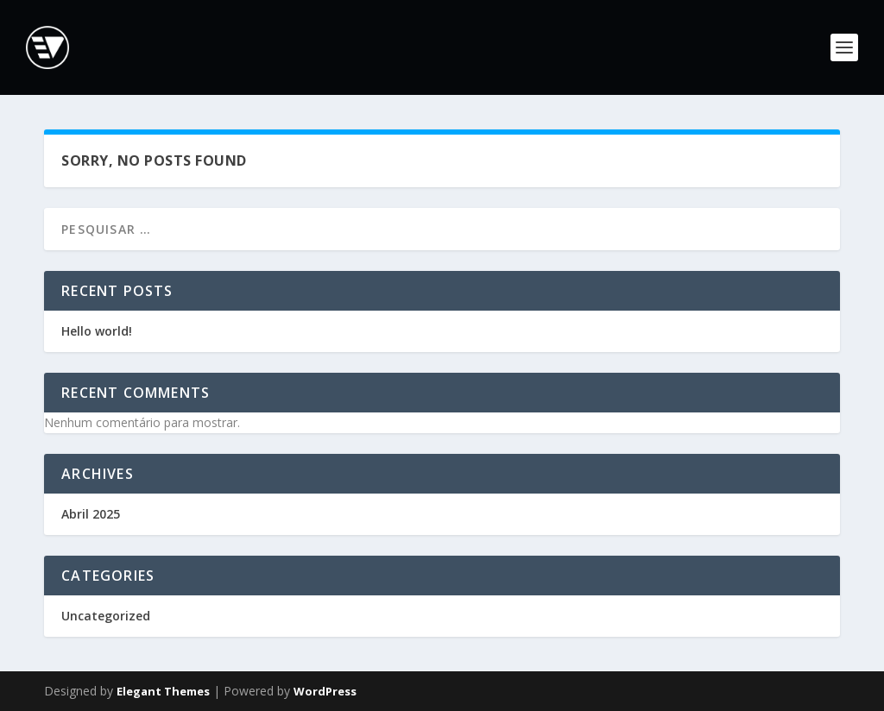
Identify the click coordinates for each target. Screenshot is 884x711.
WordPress (325, 691)
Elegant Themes (163, 691)
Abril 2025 (90, 514)
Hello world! (96, 331)
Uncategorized (105, 615)
